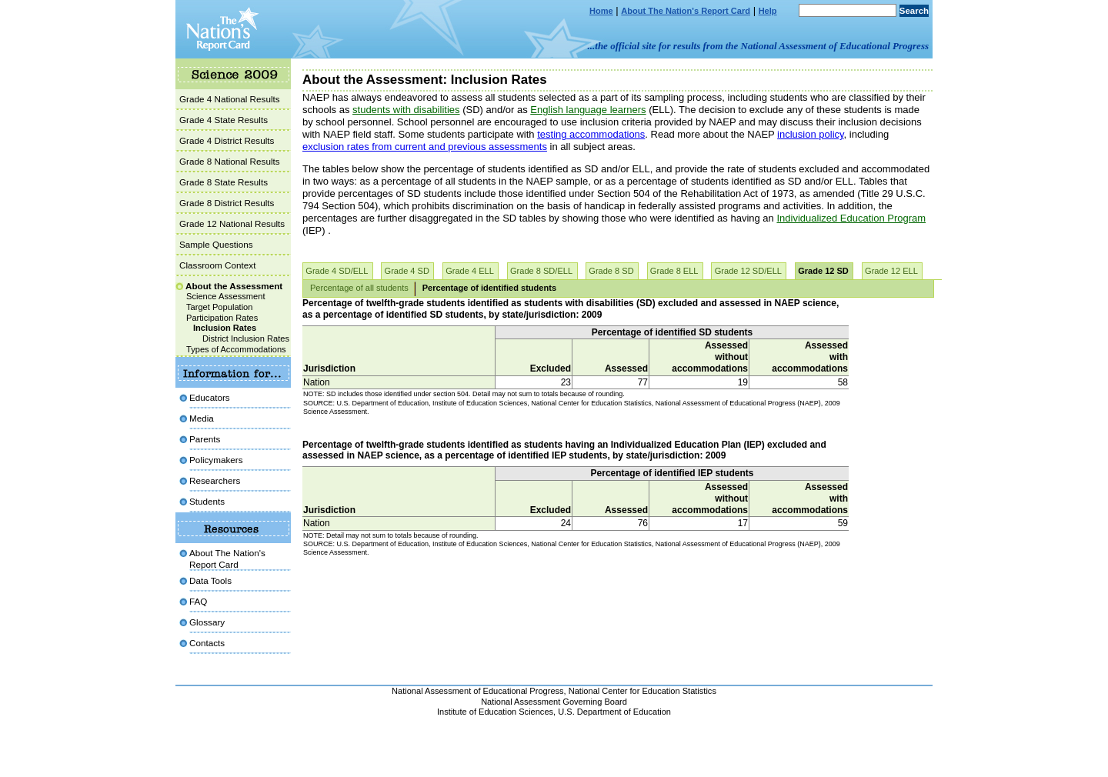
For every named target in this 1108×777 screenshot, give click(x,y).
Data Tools (210, 580)
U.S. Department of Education (614, 711)
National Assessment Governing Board (554, 701)
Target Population (219, 307)
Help (768, 10)
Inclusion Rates (224, 327)
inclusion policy (810, 134)
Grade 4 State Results (223, 120)
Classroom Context (217, 265)
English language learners (588, 109)
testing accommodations (591, 134)
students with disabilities (405, 109)
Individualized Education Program (851, 218)
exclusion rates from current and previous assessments (424, 146)
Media (201, 418)
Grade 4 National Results (229, 99)
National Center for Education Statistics (642, 690)
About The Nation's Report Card (685, 10)
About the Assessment (233, 286)
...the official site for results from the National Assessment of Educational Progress (758, 46)
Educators (209, 397)
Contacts (207, 643)
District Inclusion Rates (245, 338)
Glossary (207, 622)
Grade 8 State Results (223, 182)
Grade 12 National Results (232, 223)
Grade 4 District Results (226, 140)
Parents (204, 439)
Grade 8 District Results (226, 203)
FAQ (198, 601)
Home (601, 10)
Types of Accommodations (236, 349)
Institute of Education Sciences (495, 711)
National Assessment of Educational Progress (478, 690)
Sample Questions (216, 244)
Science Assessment (225, 296)
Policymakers (216, 460)
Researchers (214, 480)
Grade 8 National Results (229, 161)
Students (207, 501)
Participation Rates (222, 317)
